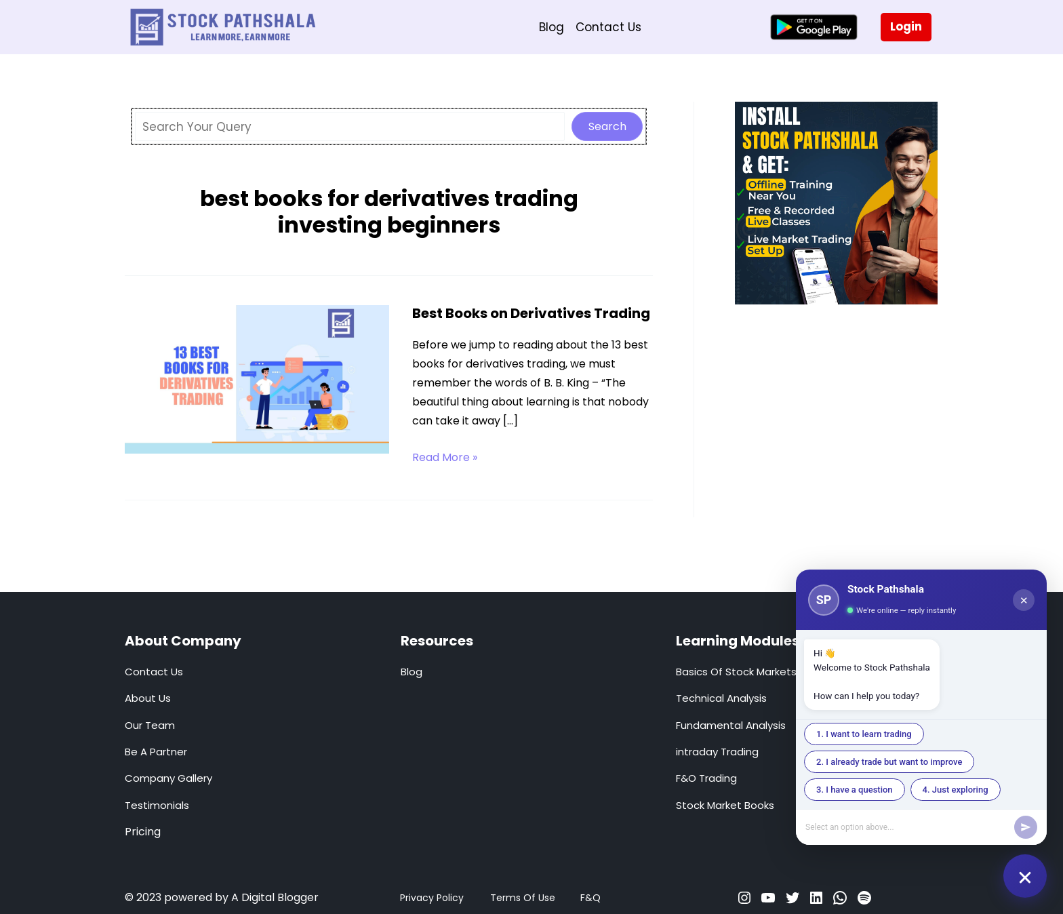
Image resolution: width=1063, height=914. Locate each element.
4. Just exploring (955, 789)
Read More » (444, 457)
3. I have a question (854, 789)
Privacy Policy (432, 898)
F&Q (590, 898)
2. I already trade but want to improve (889, 762)
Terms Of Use (522, 898)
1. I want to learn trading (864, 734)
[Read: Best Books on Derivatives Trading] (257, 378)
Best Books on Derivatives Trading (531, 313)
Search (607, 126)
